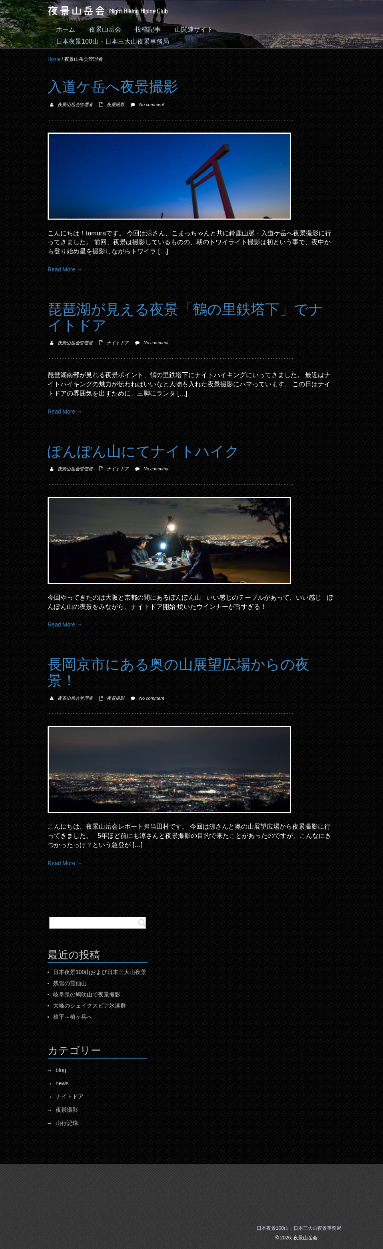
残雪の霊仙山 (70, 983)
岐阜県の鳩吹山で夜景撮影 (86, 994)
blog (61, 1070)
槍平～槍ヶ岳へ (72, 1017)
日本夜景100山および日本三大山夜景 (99, 972)
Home (54, 59)
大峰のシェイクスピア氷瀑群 (89, 1005)
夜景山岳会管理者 (75, 104)
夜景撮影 (115, 104)
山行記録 (67, 1123)
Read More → (65, 269)
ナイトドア (118, 342)
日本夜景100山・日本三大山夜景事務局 (299, 1228)
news (62, 1083)
